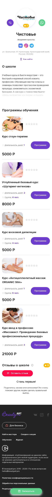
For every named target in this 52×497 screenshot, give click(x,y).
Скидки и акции (28, 434)
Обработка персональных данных (18, 483)
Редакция (7, 489)
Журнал (19, 440)
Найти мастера (9, 434)
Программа (40, 145)
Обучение (7, 440)
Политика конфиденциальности (17, 478)
